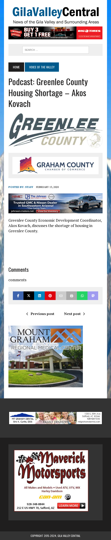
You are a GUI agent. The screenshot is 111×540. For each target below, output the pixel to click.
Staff (29, 187)
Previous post (40, 313)
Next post (74, 313)
